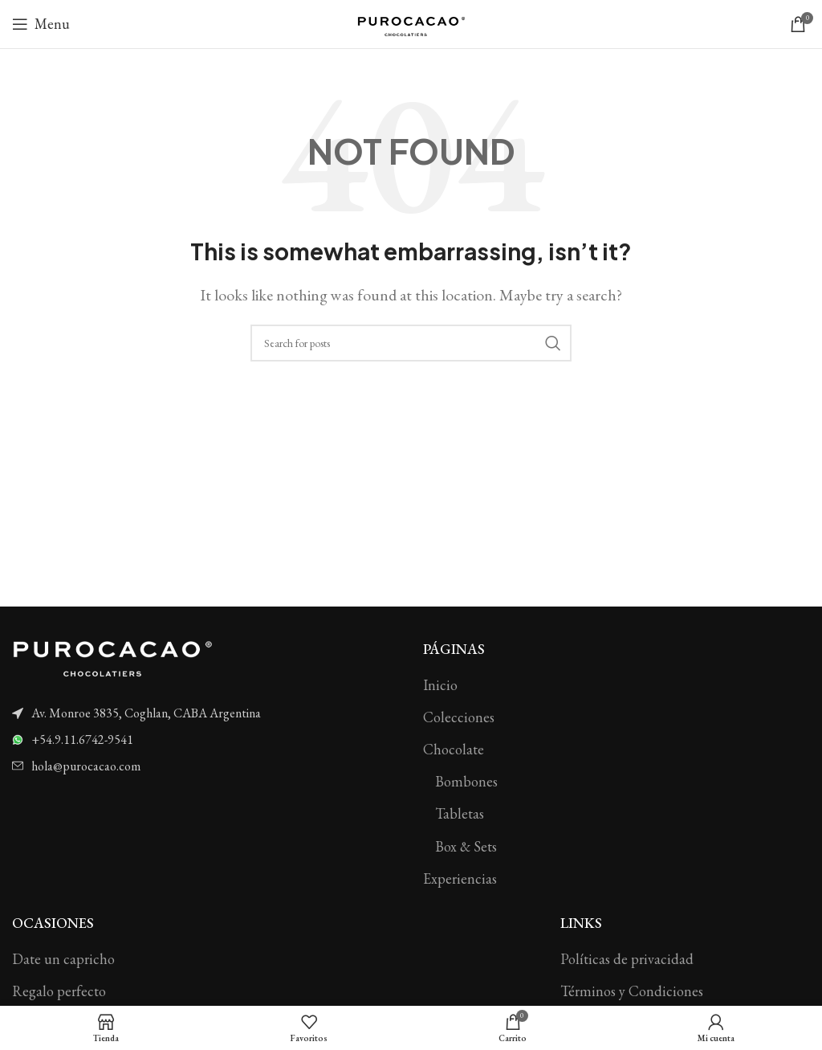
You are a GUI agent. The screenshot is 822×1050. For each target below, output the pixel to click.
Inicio (440, 685)
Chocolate (453, 749)
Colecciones (458, 717)
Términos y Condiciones (631, 991)
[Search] (411, 343)
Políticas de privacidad (627, 959)
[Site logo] (411, 22)
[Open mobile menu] (41, 24)
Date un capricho (63, 959)
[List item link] (205, 713)
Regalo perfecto (59, 991)
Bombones (466, 781)
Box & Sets (466, 846)
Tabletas (459, 813)
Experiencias (460, 878)
